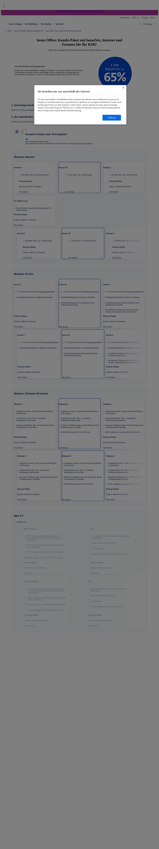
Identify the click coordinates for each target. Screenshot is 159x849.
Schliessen (111, 118)
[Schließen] (123, 87)
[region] (80, 105)
